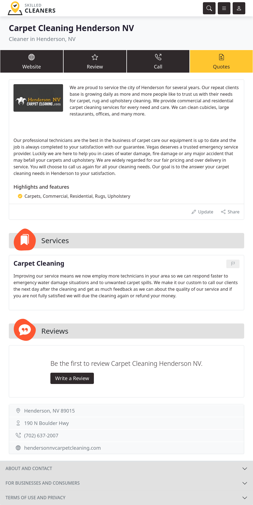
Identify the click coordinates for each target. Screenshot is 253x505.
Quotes (221, 61)
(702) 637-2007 (41, 435)
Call (158, 61)
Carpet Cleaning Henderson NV (71, 28)
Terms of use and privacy (36, 498)
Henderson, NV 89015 (49, 410)
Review (95, 61)
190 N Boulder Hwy (46, 423)
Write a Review (72, 378)
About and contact (29, 468)
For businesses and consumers (43, 483)
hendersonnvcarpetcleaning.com (62, 447)
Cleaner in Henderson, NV (42, 39)
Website (32, 61)
